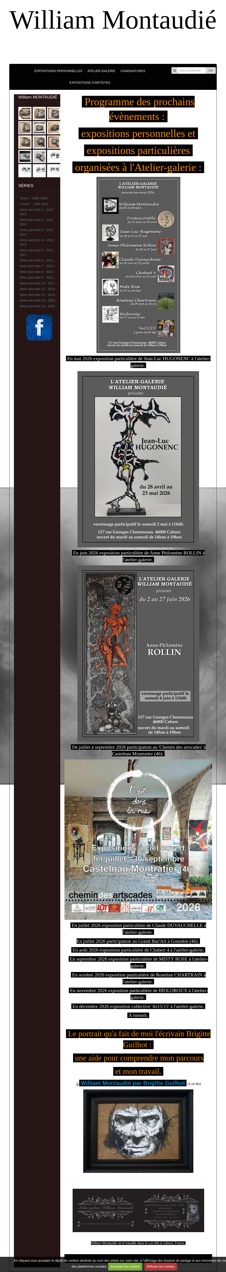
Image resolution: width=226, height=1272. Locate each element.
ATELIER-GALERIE (101, 71)
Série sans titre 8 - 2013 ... (38, 272)
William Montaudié (113, 19)
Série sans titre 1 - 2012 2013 (36, 212)
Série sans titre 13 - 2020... (38, 300)
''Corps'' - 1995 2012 (33, 204)
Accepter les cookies (125, 1266)
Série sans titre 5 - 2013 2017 (36, 252)
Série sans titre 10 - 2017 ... (38, 283)
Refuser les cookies (161, 1266)
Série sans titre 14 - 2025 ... (38, 306)
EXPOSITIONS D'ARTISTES (90, 82)
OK (211, 70)
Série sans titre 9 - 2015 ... (38, 277)
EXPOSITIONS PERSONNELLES (58, 71)
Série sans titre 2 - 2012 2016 (36, 222)
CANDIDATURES (133, 71)
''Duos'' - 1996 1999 (33, 198)
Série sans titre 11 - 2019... (38, 289)
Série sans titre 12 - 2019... (38, 294)
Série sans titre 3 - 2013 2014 (36, 232)
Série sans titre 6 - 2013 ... (38, 260)
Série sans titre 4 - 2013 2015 (36, 242)
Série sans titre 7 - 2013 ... (38, 266)
